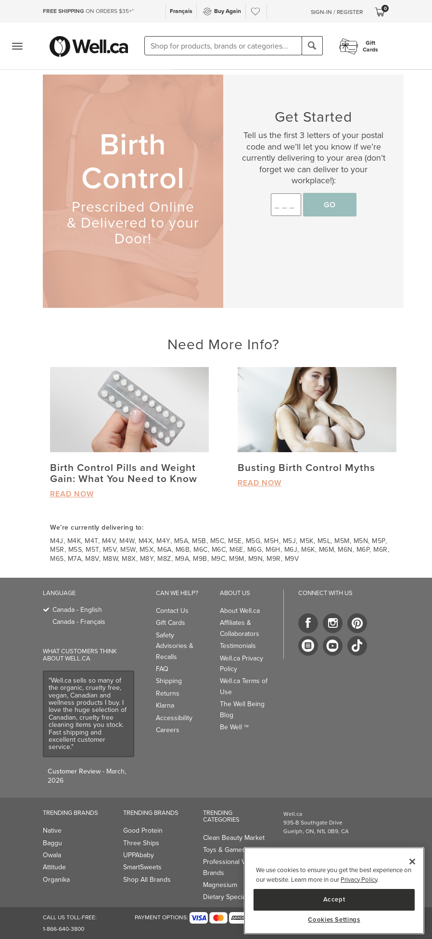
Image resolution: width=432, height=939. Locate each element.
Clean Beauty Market (234, 838)
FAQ (162, 669)
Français (181, 11)
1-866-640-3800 (63, 929)
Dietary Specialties (230, 897)
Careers (167, 730)
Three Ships (141, 843)
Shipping (169, 681)
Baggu (52, 843)
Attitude (54, 867)
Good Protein (143, 830)
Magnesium (220, 885)
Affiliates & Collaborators (239, 628)
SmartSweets (142, 867)
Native (52, 830)
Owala (52, 855)
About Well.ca (240, 611)
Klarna (165, 705)
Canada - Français (78, 622)
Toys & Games (224, 850)
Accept (334, 899)
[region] (334, 890)
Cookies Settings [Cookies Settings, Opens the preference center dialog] (334, 919)
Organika (56, 880)
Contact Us (172, 611)
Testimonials (238, 646)
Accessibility (174, 718)
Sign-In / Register (337, 12)
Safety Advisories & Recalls (174, 646)
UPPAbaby (138, 855)
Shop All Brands (147, 880)
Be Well (234, 727)
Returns (167, 693)
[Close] (412, 861)
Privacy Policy (359, 879)
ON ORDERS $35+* (88, 11)
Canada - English (77, 610)
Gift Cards (170, 623)
